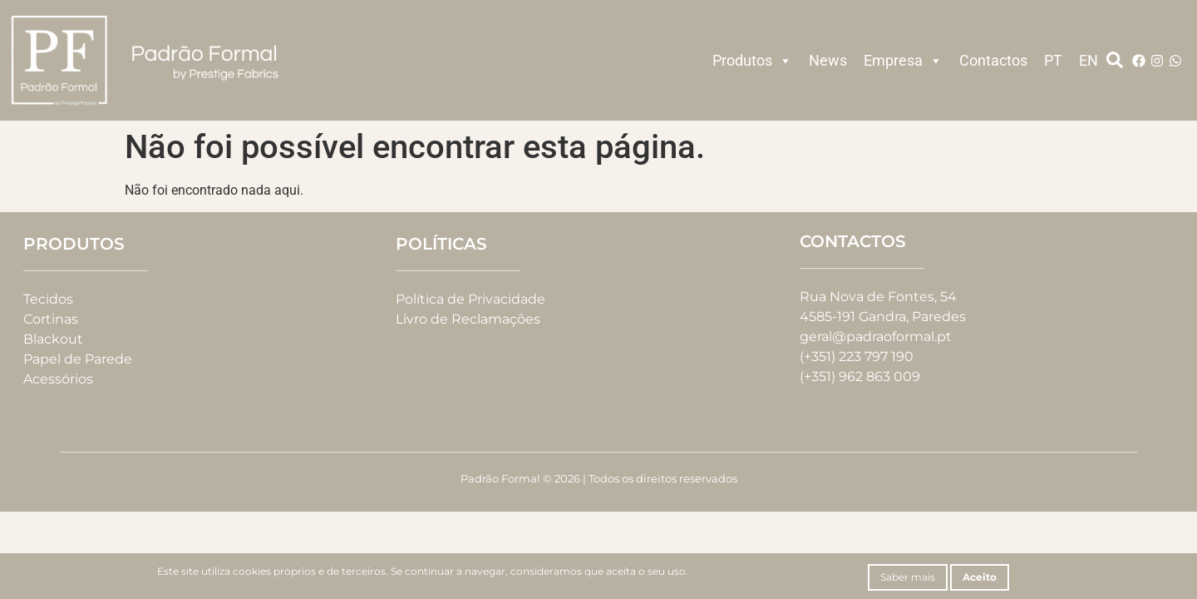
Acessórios (58, 379)
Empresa (903, 60)
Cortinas (50, 319)
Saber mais (907, 577)
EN (1088, 60)
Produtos (752, 60)
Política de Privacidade (470, 299)
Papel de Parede (77, 359)
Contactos (993, 60)
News (828, 60)
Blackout (53, 339)
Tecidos (48, 299)
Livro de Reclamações (468, 319)
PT (1053, 60)
